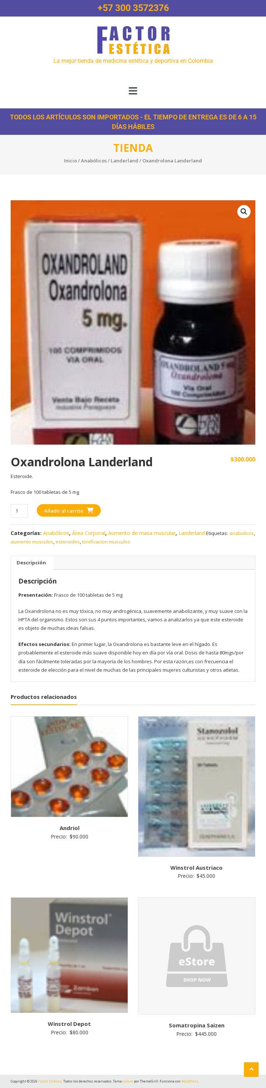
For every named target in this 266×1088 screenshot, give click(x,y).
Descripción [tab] (31, 562)
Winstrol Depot (69, 1023)
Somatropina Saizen (196, 1025)
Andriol (69, 828)
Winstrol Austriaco (196, 867)
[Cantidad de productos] (19, 511)
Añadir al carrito (63, 510)
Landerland (124, 160)
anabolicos (241, 533)
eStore (128, 1081)
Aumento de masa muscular (141, 532)
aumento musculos (32, 541)
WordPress (189, 1081)
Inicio (70, 160)
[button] (133, 91)
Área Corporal (88, 532)
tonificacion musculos (106, 541)
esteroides (68, 541)
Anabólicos (94, 160)
